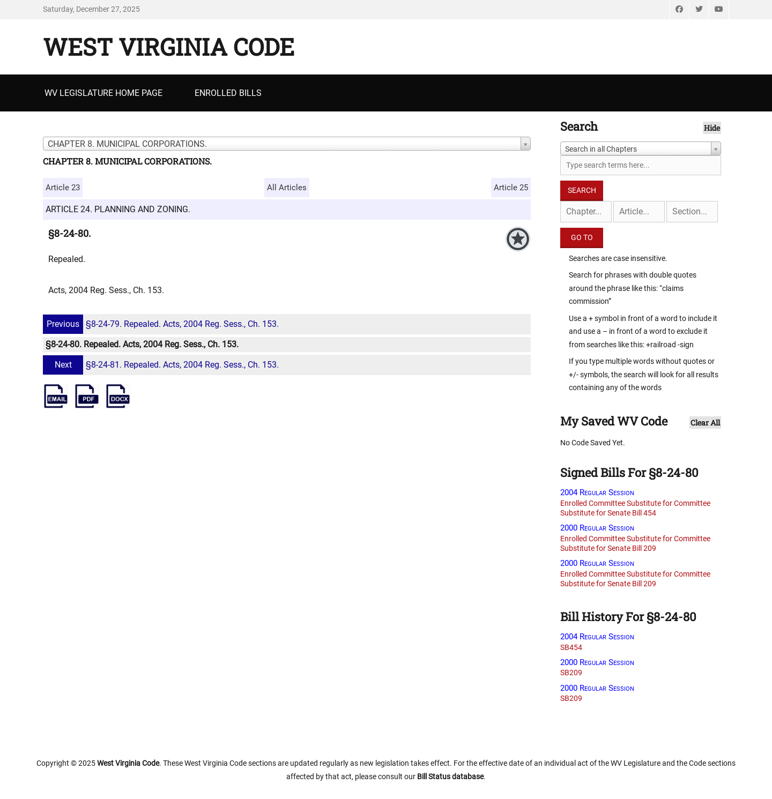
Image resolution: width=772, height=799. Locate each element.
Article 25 (511, 187)
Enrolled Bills (228, 93)
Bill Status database (450, 776)
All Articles (287, 187)
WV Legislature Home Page (103, 93)
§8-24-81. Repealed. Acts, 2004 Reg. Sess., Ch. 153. (162, 365)
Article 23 (63, 187)
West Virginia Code (168, 46)
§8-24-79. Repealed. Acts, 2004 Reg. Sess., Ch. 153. (162, 324)
